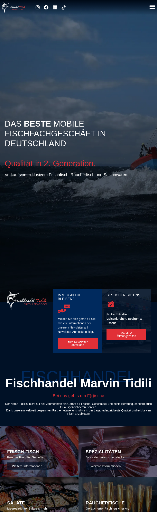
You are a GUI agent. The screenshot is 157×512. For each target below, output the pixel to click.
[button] (152, 6)
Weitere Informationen (27, 466)
